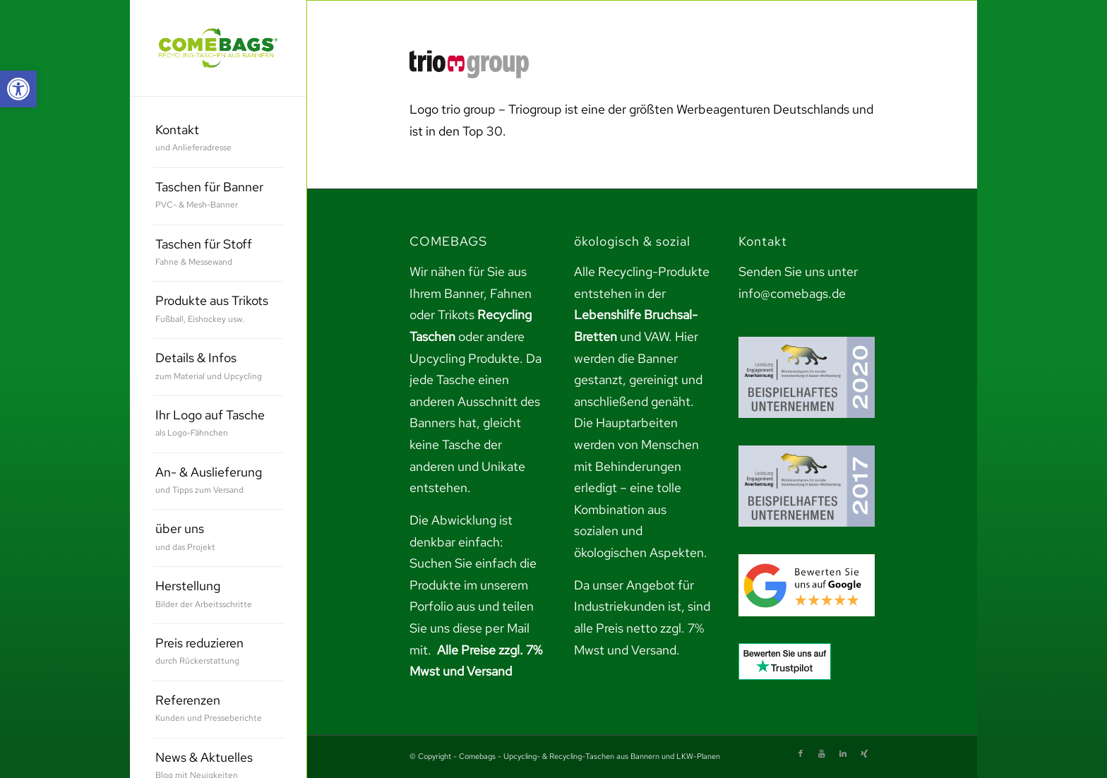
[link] (18, 89)
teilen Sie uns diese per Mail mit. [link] (471, 627)
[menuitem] (218, 139)
